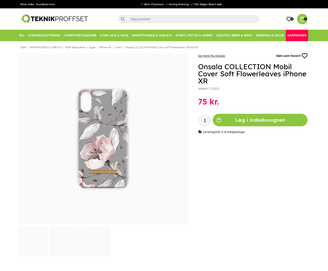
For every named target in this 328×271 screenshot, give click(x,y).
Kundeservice (45, 4)
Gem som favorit (292, 56)
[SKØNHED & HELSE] (270, 35)
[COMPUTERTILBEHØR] (80, 35)
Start (23, 47)
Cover (118, 47)
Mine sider (27, 4)
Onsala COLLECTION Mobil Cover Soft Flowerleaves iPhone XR (161, 47)
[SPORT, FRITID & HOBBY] (194, 35)
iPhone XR (105, 47)
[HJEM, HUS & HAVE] (114, 35)
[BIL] (22, 35)
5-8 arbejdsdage (233, 132)
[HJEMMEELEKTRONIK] (44, 35)
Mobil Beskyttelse (75, 47)
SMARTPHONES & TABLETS (45, 47)
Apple (92, 47)
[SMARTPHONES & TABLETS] (152, 35)
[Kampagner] (297, 35)
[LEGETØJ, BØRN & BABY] (234, 35)
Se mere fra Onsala (211, 56)
